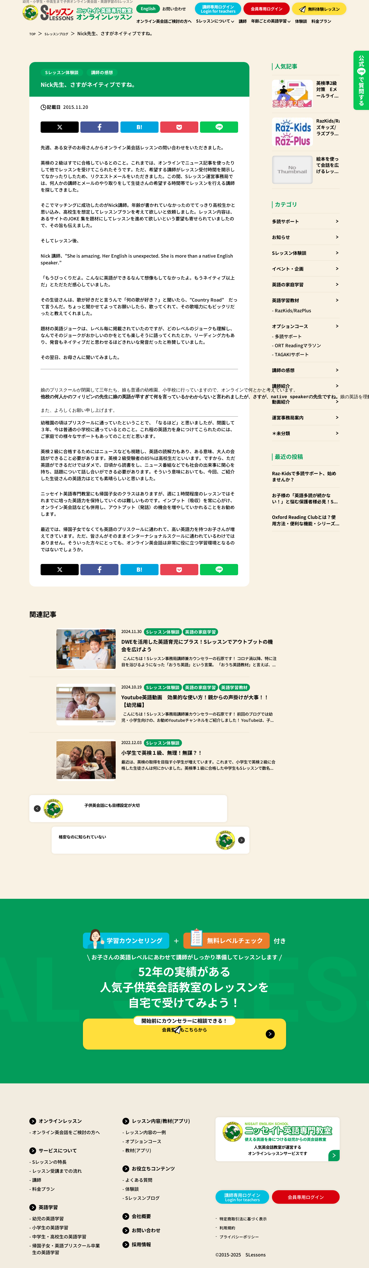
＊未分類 (281, 406)
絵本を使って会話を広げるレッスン (321, 144)
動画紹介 (281, 375)
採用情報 (141, 1219)
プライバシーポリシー (242, 1212)
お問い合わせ (176, 8)
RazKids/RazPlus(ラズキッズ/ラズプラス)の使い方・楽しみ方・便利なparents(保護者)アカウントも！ (321, 118)
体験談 (132, 1164)
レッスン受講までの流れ (57, 1146)
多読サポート (285, 194)
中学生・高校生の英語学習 (59, 1211)
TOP (33, 33)
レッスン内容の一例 (145, 1107)
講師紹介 (281, 359)
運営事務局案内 (288, 391)
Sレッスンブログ (64, 33)
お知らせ (281, 210)
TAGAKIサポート (292, 327)
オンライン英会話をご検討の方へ (66, 1107)
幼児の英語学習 (48, 1193)
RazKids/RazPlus (293, 283)
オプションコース (290, 299)
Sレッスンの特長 (49, 1137)
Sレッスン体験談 (289, 226)
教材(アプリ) (138, 1125)
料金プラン (43, 1164)
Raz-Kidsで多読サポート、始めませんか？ (304, 450)
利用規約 (228, 1203)
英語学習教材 (285, 273)
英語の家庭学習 (288, 258)
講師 (36, 1155)
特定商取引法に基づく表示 (246, 1194)
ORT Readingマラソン (298, 318)
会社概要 (141, 1191)
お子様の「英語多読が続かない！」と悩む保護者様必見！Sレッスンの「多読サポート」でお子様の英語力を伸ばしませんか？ (306, 472)
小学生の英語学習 (50, 1202)
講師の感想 (283, 343)
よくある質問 (138, 1155)
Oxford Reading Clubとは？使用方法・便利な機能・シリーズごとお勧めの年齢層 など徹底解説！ (306, 494)
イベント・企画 (288, 242)
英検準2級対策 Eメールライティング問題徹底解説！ (320, 89)
